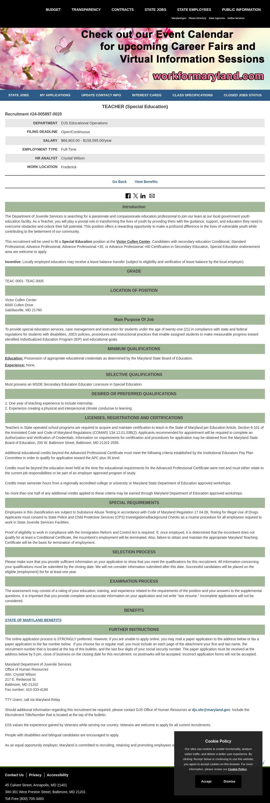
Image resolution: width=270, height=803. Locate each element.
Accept (206, 781)
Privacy (35, 775)
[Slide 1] (129, 85)
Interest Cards (147, 95)
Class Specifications (193, 95)
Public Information (241, 10)
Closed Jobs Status (243, 95)
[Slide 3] (140, 85)
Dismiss (229, 781)
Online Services (236, 18)
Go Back (119, 182)
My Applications (55, 95)
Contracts (123, 10)
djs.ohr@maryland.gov (211, 710)
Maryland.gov (179, 18)
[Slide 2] (135, 85)
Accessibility (58, 775)
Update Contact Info (101, 95)
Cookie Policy (218, 741)
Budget (53, 10)
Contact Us (14, 775)
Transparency (86, 10)
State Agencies (217, 18)
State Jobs (155, 10)
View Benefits (146, 182)
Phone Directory (197, 18)
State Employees (194, 10)
